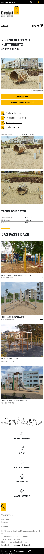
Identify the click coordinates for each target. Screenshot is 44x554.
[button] (5, 73)
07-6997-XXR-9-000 (7, 278)
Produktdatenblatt (11, 127)
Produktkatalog (8, 2)
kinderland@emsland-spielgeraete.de (16, 542)
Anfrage (37, 26)
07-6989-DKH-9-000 (7, 361)
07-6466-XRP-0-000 (7, 403)
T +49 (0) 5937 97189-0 (10, 539)
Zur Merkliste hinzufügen (20, 102)
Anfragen (20, 97)
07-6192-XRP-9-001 (7, 319)
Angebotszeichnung (11, 123)
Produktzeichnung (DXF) (13, 118)
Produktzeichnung (11, 113)
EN (34, 2)
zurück (4, 26)
